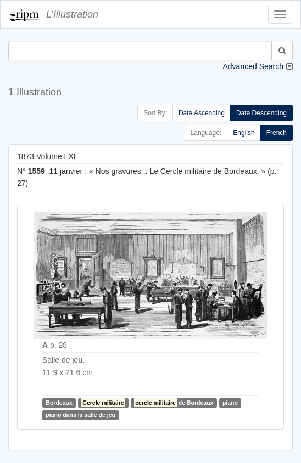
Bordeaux (59, 402)
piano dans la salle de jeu (80, 415)
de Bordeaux (173, 402)
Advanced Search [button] (252, 66)
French (276, 133)
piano (230, 402)
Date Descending (261, 113)
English (243, 133)
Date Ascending (202, 113)
